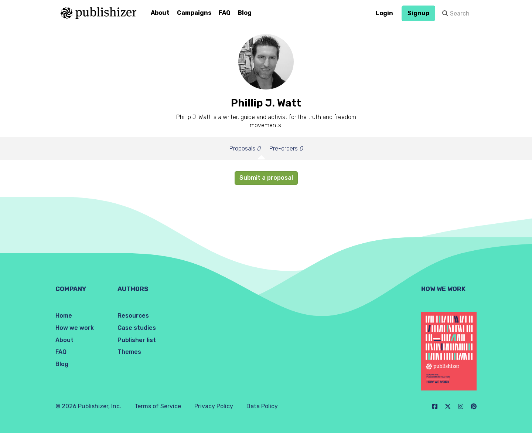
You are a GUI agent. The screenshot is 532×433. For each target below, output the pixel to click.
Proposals (244, 148)
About (160, 12)
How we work (74, 327)
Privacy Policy (213, 406)
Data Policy (262, 406)
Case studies (136, 327)
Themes (129, 351)
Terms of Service (157, 406)
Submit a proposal (266, 177)
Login (384, 13)
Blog (245, 12)
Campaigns (194, 12)
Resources (133, 315)
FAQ (225, 12)
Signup (418, 13)
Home (63, 315)
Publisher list (136, 340)
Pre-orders (286, 148)
